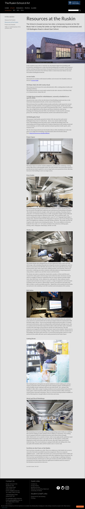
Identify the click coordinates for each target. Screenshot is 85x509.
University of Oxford (36, 490)
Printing (33, 498)
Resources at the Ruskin (11, 22)
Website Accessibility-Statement (40, 489)
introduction (8, 10)
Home (7, 8)
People (27, 8)
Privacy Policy (35, 485)
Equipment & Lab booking (38, 496)
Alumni (33, 8)
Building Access (35, 487)
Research (19, 8)
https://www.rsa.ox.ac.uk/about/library (39, 133)
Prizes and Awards (10, 24)
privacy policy (4, 507)
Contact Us (34, 484)
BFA (14, 10)
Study (12, 8)
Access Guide (34, 80)
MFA (18, 10)
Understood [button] (80, 506)
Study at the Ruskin (10, 20)
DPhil (22, 10)
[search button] (80, 10)
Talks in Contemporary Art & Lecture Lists (12, 27)
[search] (73, 10)
